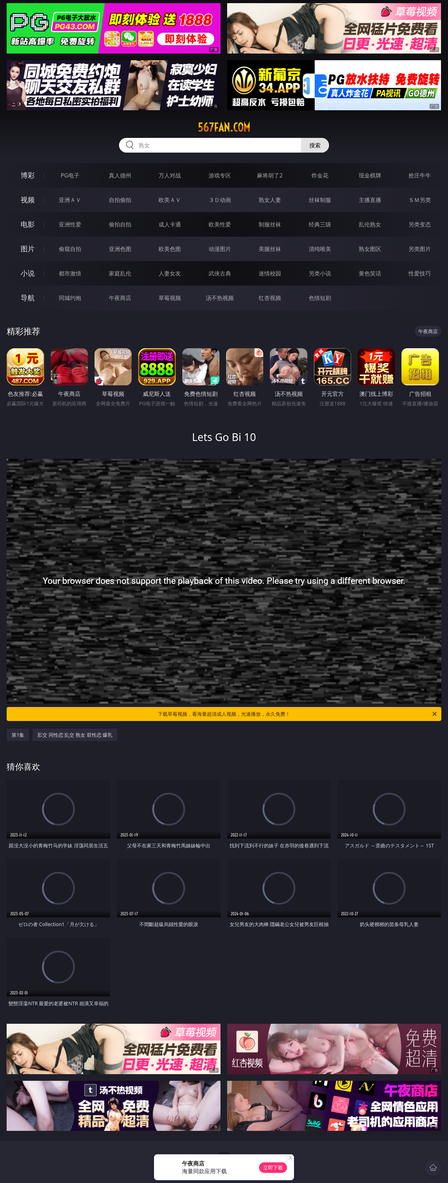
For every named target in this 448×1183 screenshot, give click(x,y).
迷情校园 (270, 273)
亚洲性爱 (70, 224)
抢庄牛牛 (419, 175)
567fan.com (224, 127)
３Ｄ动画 (220, 200)
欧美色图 (170, 249)
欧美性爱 (220, 224)
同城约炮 (70, 298)
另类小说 (320, 273)
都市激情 (70, 273)
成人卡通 (170, 224)
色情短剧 (320, 298)
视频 (28, 199)
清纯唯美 (320, 249)
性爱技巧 (419, 273)
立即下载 (273, 1167)
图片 (28, 248)
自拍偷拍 (120, 200)
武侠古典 (220, 273)
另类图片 (419, 249)
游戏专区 (220, 175)
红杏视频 (270, 298)
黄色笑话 (370, 273)
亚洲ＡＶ (70, 200)
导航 (28, 297)
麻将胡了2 (269, 175)
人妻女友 (170, 273)
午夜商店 (120, 298)
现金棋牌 (370, 175)
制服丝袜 (270, 224)
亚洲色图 (120, 249)
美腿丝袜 (270, 249)
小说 (28, 273)
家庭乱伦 (120, 273)
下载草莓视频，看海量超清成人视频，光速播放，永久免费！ (298, 714)
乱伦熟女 (370, 224)
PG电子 (70, 175)
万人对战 (170, 175)
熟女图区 (370, 249)
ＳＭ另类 (419, 200)
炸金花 (320, 175)
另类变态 (419, 224)
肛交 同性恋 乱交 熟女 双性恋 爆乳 (74, 735)
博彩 (28, 175)
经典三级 (320, 224)
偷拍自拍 (120, 224)
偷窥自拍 (70, 249)
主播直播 (370, 200)
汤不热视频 (220, 298)
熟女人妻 (270, 200)
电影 (28, 224)
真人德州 (120, 175)
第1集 (18, 735)
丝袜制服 (320, 200)
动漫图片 (220, 249)
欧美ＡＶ (170, 200)
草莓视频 (170, 298)
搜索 (315, 145)
